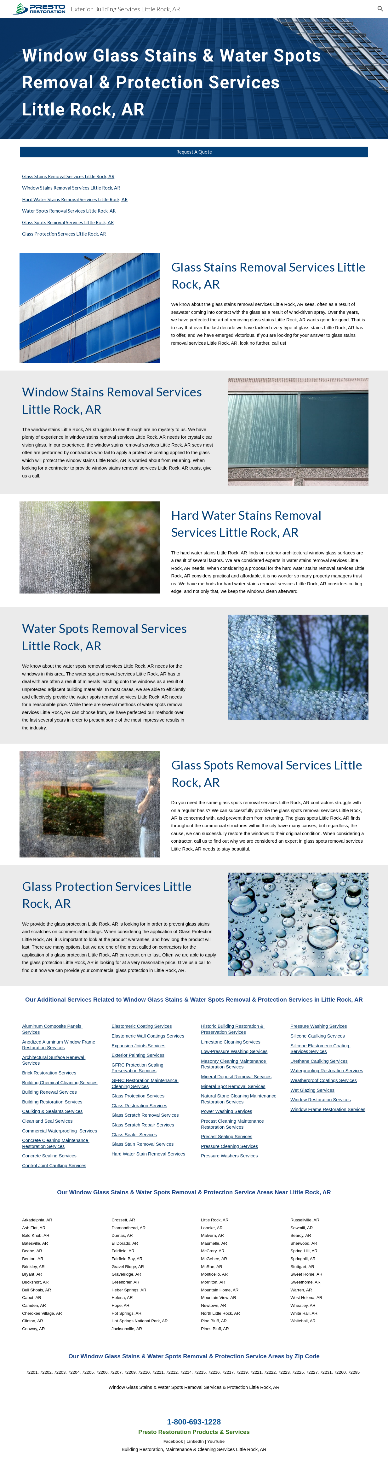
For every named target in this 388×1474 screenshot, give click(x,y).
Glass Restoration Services (139, 1105)
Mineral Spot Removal (224, 1086)
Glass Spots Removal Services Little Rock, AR (68, 222)
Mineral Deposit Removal (227, 1076)
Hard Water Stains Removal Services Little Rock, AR (75, 199)
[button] (380, 8)
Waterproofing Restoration (317, 1070)
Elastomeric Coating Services (141, 1026)
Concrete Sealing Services (49, 1155)
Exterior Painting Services (137, 1055)
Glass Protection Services (137, 1095)
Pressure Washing (309, 1026)
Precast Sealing (218, 1136)
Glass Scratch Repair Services (142, 1124)
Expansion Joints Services (138, 1045)
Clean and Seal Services (47, 1121)
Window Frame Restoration (319, 1109)
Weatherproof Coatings (314, 1080)
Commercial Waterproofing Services (59, 1130)
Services (251, 1041)
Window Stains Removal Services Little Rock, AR (71, 187)
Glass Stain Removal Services (142, 1144)
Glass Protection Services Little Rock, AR (64, 234)
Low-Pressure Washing (225, 1051)
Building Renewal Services (49, 1092)
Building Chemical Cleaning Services (60, 1082)
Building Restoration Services (52, 1101)
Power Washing (217, 1111)
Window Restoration (311, 1099)
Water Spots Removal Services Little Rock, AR (69, 210)
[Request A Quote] (194, 152)
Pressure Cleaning (220, 1146)
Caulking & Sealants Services (52, 1111)
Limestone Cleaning (221, 1041)
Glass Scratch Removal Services (145, 1115)
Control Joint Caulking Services (54, 1165)
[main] (179, 78)
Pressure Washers (220, 1155)
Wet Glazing (303, 1090)
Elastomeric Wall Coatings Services (147, 1035)
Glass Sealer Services (134, 1134)
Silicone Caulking (308, 1035)
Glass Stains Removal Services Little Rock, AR (68, 176)
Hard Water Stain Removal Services (148, 1153)
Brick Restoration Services (49, 1072)
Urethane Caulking (310, 1061)
